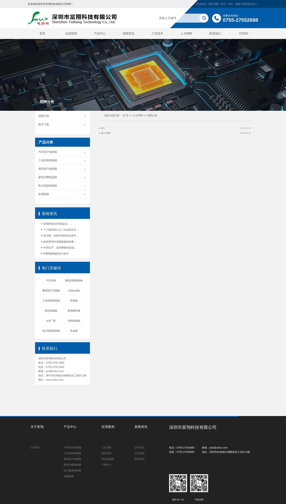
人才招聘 (186, 33)
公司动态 (140, 447)
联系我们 (215, 33)
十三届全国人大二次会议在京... (60, 229)
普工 (103, 128)
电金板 (74, 330)
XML (230, 4)
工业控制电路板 (47, 160)
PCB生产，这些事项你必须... (59, 247)
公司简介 (36, 447)
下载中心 (106, 464)
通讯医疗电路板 (47, 168)
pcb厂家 (51, 320)
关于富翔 (37, 427)
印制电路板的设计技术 (56, 253)
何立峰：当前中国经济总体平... (60, 235)
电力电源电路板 (47, 185)
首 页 (125, 115)
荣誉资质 (106, 453)
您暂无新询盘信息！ (246, 4)
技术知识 (140, 458)
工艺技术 (157, 33)
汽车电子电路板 (47, 151)
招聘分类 (43, 115)
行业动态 (140, 453)
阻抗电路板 (51, 310)
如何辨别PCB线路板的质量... (59, 241)
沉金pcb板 (74, 290)
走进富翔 (71, 33)
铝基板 (74, 300)
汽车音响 (51, 280)
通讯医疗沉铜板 (51, 290)
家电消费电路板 (47, 177)
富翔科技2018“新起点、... (57, 223)
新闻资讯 (128, 33)
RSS (223, 4)
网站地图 (213, 4)
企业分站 (189, 4)
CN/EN (243, 33)
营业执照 (201, 4)
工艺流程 (106, 447)
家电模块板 (74, 310)
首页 (42, 33)
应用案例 (107, 427)
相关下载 (43, 124)
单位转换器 (107, 458)
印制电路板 (74, 320)
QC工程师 (105, 133)
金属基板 (43, 194)
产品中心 (100, 33)
